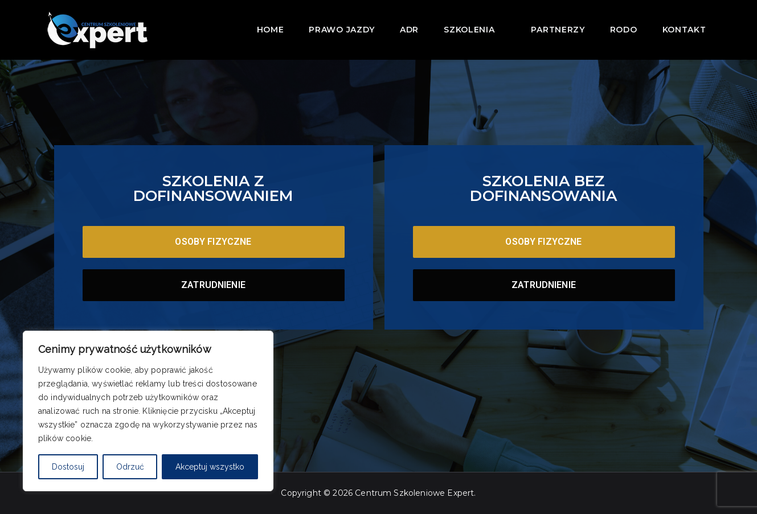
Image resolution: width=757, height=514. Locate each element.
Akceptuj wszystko (209, 466)
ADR (409, 29)
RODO (623, 29)
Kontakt (684, 29)
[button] (500, 28)
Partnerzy (557, 29)
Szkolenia (475, 29)
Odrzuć (130, 466)
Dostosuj (68, 466)
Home (270, 29)
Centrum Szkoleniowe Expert (414, 493)
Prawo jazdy (342, 29)
